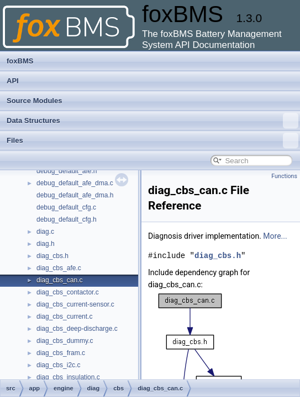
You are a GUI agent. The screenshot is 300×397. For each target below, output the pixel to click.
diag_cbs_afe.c (58, 268)
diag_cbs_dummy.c (64, 341)
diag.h (45, 244)
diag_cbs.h (52, 256)
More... (275, 236)
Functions (284, 176)
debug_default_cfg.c (66, 207)
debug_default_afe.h (66, 171)
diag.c (45, 231)
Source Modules (34, 100)
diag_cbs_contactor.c (67, 292)
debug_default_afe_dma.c (74, 183)
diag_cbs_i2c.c (58, 365)
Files (152, 140)
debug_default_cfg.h (66, 219)
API (13, 81)
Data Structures (152, 120)
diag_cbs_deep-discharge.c (77, 328)
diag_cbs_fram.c (60, 353)
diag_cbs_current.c (64, 316)
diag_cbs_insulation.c (68, 377)
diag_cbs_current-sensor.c (75, 304)
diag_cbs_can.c (59, 280)
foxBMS (20, 61)
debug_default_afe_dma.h (74, 195)
